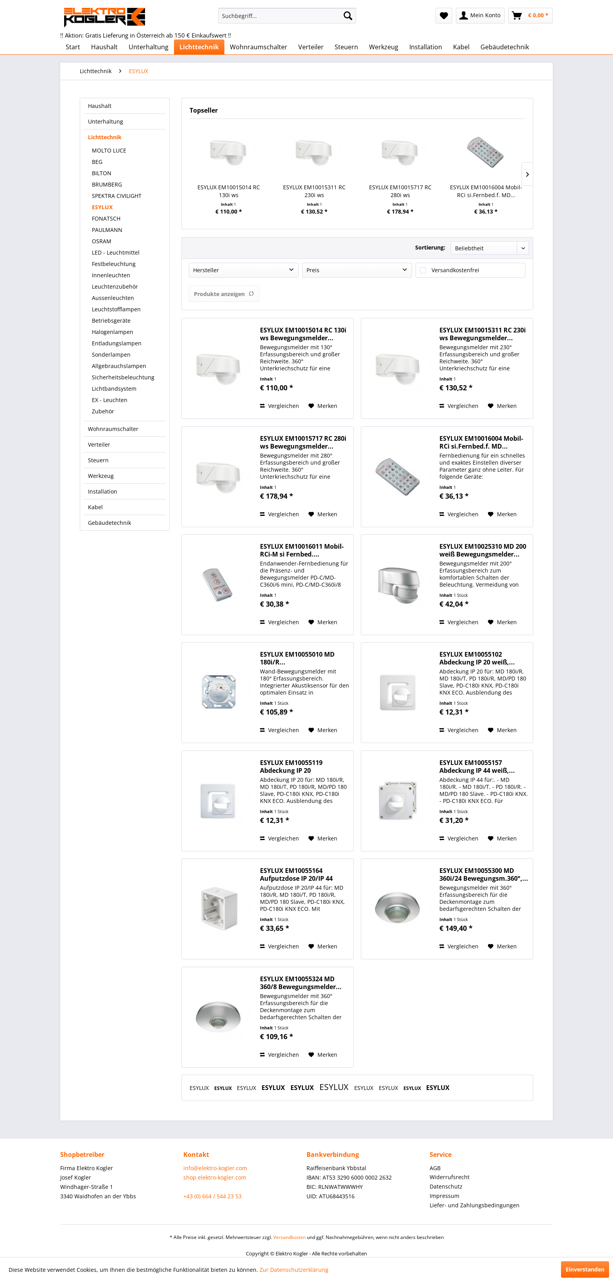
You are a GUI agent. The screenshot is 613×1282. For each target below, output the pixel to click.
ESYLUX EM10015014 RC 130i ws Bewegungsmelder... (228, 191)
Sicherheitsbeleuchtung (123, 377)
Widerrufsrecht (450, 1177)
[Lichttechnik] (199, 47)
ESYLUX (102, 207)
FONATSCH (106, 218)
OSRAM (101, 241)
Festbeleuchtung (114, 264)
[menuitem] (287, 15)
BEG (97, 161)
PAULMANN (107, 229)
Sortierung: (430, 247)
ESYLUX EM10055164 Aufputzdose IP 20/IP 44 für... (296, 874)
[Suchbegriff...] (287, 15)
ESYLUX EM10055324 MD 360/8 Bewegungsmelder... (301, 983)
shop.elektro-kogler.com (214, 1177)
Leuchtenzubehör (115, 286)
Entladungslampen (117, 343)
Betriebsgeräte (111, 320)
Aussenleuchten (113, 298)
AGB (435, 1168)
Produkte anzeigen (224, 294)
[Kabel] (461, 47)
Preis (312, 270)
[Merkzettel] (444, 15)
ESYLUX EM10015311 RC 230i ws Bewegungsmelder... (314, 191)
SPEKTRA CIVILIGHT (117, 195)
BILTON (101, 173)
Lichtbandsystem (114, 388)
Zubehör (103, 411)
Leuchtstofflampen (116, 309)
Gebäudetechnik (109, 522)
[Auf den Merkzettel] (322, 406)
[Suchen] (348, 15)
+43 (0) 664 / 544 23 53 (212, 1196)
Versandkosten (289, 1237)
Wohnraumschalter (113, 429)
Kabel (95, 507)
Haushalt (99, 106)
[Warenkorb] (530, 15)
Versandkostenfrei (455, 270)
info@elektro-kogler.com (215, 1168)
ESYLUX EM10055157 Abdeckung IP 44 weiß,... (477, 766)
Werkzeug (101, 475)
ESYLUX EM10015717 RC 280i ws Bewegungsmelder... (400, 191)
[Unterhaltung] (148, 47)
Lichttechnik (105, 137)
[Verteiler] (311, 47)
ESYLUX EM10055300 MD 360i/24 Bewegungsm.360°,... (483, 874)
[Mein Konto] (480, 15)
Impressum (444, 1195)
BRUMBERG (107, 184)
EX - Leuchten (109, 400)
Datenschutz (446, 1186)
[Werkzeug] (384, 47)
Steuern (98, 460)
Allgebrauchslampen (119, 366)
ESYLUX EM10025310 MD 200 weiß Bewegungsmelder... (482, 550)
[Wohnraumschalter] (258, 47)
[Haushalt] (104, 47)
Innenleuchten (111, 275)
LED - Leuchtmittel (116, 252)
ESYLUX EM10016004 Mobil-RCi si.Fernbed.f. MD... (486, 191)
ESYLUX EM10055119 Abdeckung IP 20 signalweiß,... (291, 766)
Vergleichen (279, 405)
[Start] (73, 47)
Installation (102, 491)
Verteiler (99, 444)
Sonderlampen (111, 354)
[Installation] (426, 47)
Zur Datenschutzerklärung (294, 1269)
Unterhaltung (105, 121)
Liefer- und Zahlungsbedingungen (475, 1205)
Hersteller (206, 270)
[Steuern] (346, 47)
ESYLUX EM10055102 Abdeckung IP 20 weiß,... (477, 658)
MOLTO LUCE (109, 150)
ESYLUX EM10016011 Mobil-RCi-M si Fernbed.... (302, 550)
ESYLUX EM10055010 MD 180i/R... (297, 658)
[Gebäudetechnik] (504, 47)
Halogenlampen (112, 332)
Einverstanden (585, 1269)
